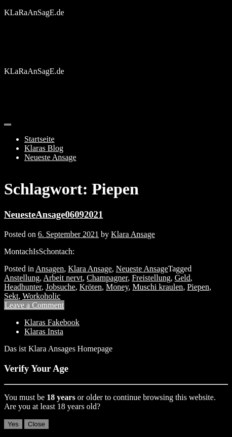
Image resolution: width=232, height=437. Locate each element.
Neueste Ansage (50, 157)
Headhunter (23, 287)
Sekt (11, 296)
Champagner (107, 277)
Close (36, 424)
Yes (13, 424)
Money (117, 287)
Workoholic (41, 296)
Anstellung (22, 277)
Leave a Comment (34, 305)
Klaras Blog (43, 148)
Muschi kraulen (157, 287)
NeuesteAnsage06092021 (53, 214)
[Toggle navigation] (7, 125)
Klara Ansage (133, 234)
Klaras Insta (43, 331)
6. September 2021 (68, 234)
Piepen (198, 287)
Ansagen (49, 268)
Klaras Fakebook (52, 322)
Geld (182, 277)
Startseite (39, 139)
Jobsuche (60, 287)
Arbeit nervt (63, 277)
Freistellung (151, 277)
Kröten (91, 287)
